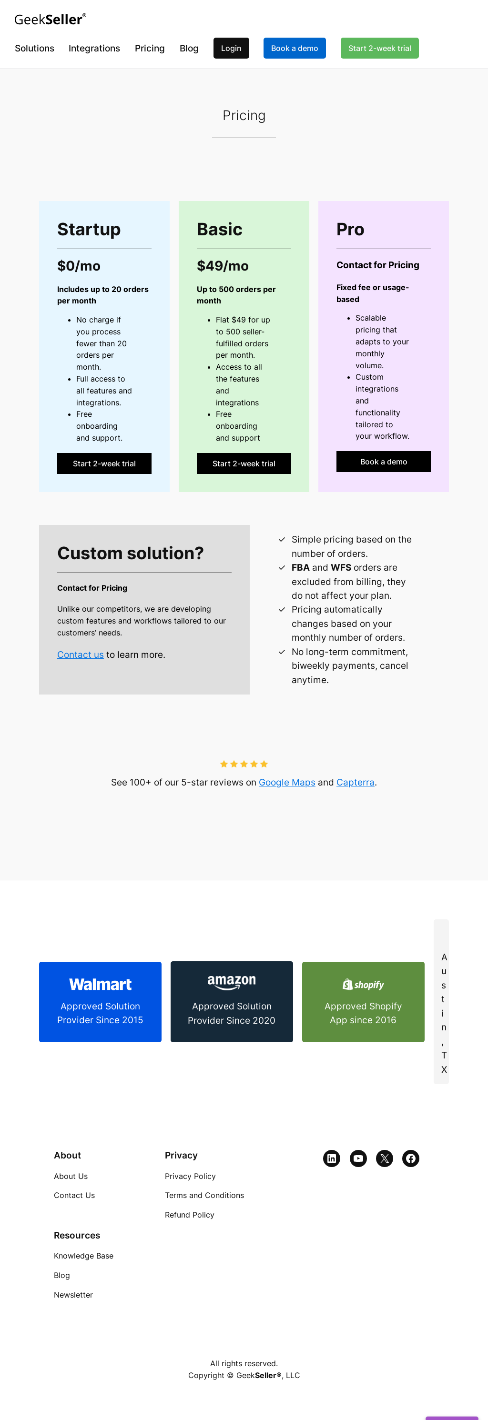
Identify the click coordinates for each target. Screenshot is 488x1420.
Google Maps (287, 782)
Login (231, 48)
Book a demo (294, 48)
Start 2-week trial (379, 48)
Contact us (80, 654)
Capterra (355, 782)
